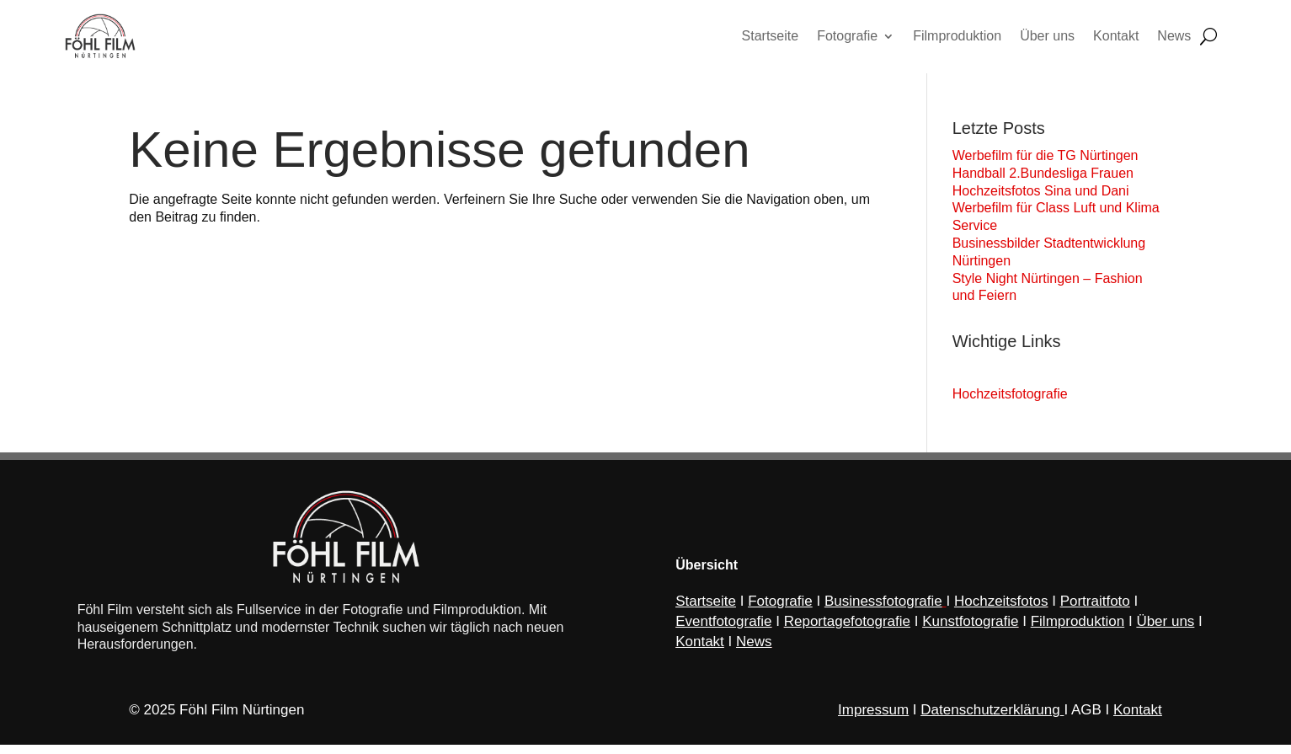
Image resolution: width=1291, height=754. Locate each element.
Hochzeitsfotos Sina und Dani (1040, 194)
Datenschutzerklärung (989, 719)
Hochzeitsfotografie (1010, 397)
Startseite (705, 610)
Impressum (873, 719)
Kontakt (1137, 719)
